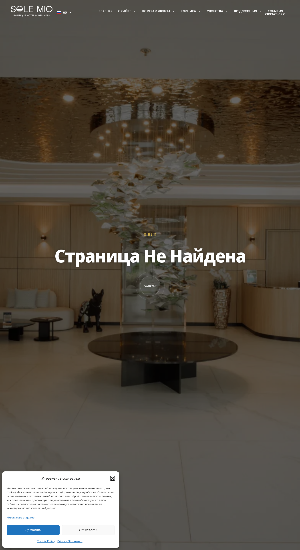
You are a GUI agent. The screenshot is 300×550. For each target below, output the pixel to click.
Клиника (191, 11)
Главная (106, 11)
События (275, 11)
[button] (112, 478)
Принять (33, 530)
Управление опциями (20, 517)
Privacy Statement (69, 541)
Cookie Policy (46, 541)
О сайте (127, 11)
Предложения (248, 11)
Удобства (217, 11)
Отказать (88, 530)
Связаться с (275, 14)
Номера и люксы (158, 11)
